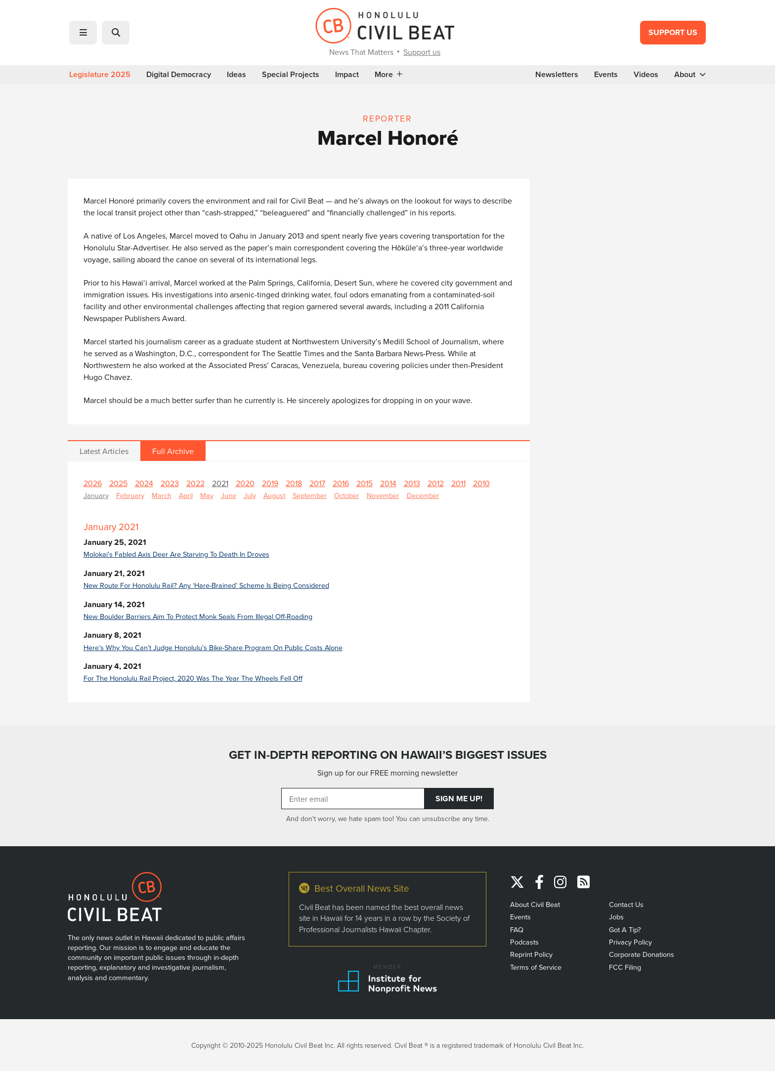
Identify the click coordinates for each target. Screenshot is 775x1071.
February (130, 495)
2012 (436, 483)
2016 (341, 483)
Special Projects (290, 74)
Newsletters (556, 74)
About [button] (690, 74)
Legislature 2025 (99, 74)
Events (606, 74)
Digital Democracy (178, 74)
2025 (118, 483)
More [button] (388, 74)
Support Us (672, 32)
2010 (481, 483)
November (383, 495)
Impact (347, 74)
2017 (317, 483)
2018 (294, 483)
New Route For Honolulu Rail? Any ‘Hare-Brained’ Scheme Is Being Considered (206, 585)
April (186, 495)
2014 (388, 483)
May (207, 495)
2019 (270, 483)
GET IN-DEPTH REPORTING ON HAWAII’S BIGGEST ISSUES (388, 755)
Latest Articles (104, 451)
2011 (458, 483)
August (274, 495)
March (162, 495)
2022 (195, 483)
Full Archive (173, 451)
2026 (93, 483)
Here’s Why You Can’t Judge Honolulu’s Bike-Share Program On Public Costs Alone (213, 647)
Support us (421, 51)
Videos (646, 74)
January (96, 495)
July (250, 495)
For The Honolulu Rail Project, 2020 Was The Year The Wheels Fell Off (193, 678)
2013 (412, 483)
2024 (144, 483)
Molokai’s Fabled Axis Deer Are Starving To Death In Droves (176, 554)
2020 (245, 483)
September (310, 495)
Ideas (236, 74)
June (228, 495)
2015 (364, 483)
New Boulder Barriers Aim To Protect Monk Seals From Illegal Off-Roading (198, 616)
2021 (220, 483)
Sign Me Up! (458, 798)
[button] (83, 32)
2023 (170, 483)
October (346, 495)
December (423, 495)
